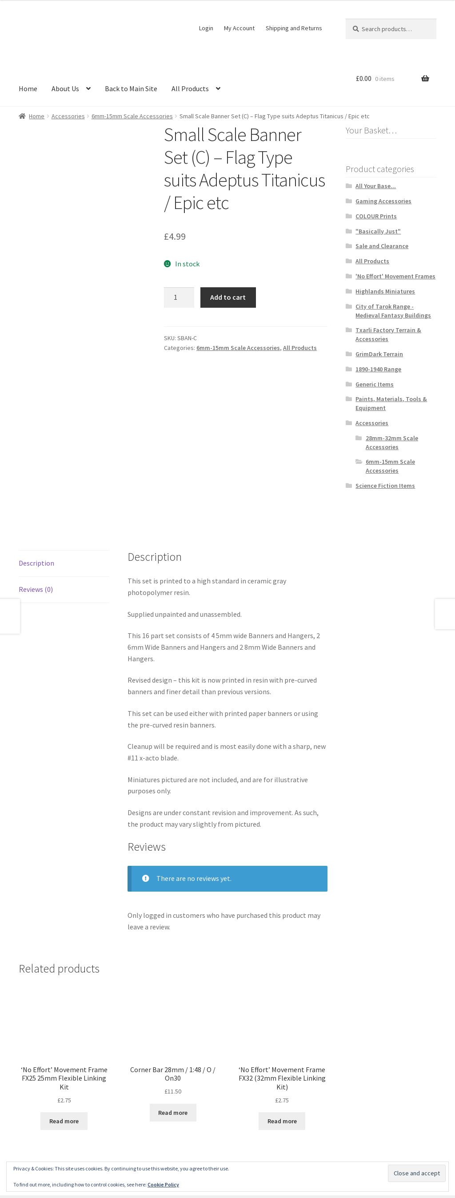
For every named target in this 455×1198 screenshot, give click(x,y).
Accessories (68, 116)
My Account (239, 28)
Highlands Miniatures (385, 291)
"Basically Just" (378, 231)
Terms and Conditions (52, 1146)
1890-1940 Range (378, 369)
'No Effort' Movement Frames (395, 276)
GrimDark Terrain (379, 354)
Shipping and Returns (294, 28)
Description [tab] (36, 467)
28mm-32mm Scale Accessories (392, 442)
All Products (190, 88)
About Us (65, 88)
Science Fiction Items (385, 486)
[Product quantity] (179, 297)
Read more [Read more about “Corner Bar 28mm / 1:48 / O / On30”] (173, 1017)
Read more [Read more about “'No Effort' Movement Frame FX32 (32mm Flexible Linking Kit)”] (282, 1025)
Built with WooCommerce (131, 1146)
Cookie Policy (163, 1184)
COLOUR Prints (376, 216)
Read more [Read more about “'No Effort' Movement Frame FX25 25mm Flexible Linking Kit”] (64, 1025)
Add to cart (228, 297)
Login (206, 28)
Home (28, 88)
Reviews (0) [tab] (36, 493)
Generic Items (374, 384)
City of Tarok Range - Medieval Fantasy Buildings (393, 310)
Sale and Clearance (381, 246)
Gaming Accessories (383, 201)
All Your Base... (375, 186)
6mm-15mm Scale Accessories (132, 116)
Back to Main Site (131, 88)
